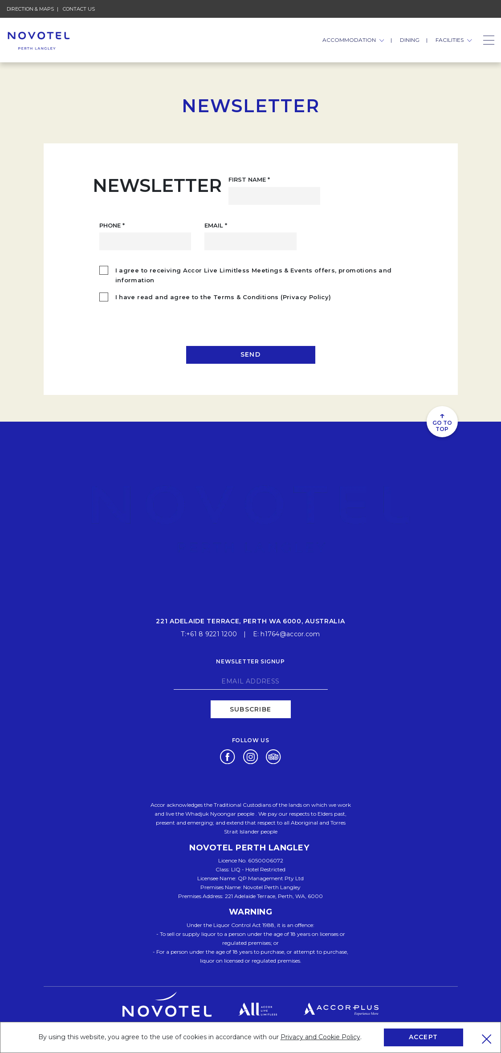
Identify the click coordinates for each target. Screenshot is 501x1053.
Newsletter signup (250, 661)
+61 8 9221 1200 (211, 634)
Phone (112, 225)
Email (215, 225)
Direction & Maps (30, 9)
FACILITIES (454, 40)
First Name (249, 179)
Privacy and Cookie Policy (320, 1037)
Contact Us (79, 9)
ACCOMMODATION (353, 40)
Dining (410, 40)
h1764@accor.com (290, 634)
